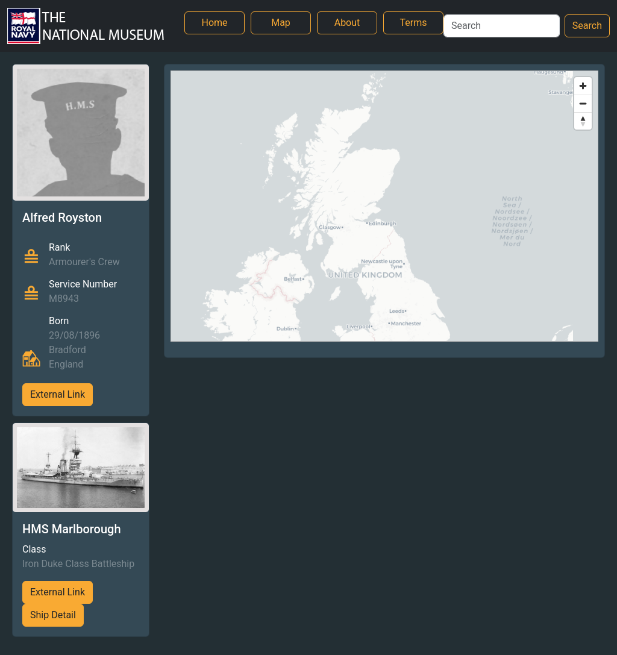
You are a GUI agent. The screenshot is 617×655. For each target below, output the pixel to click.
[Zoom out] (583, 103)
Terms (413, 22)
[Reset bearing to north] (583, 121)
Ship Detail (53, 615)
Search (587, 25)
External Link (57, 394)
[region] (384, 206)
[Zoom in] (583, 86)
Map (280, 22)
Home (214, 22)
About (347, 22)
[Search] (501, 25)
